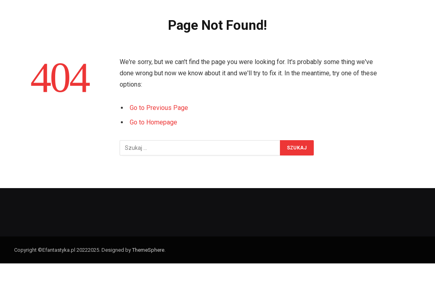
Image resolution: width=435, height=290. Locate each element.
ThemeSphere (148, 250)
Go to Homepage (153, 122)
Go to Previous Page (159, 108)
